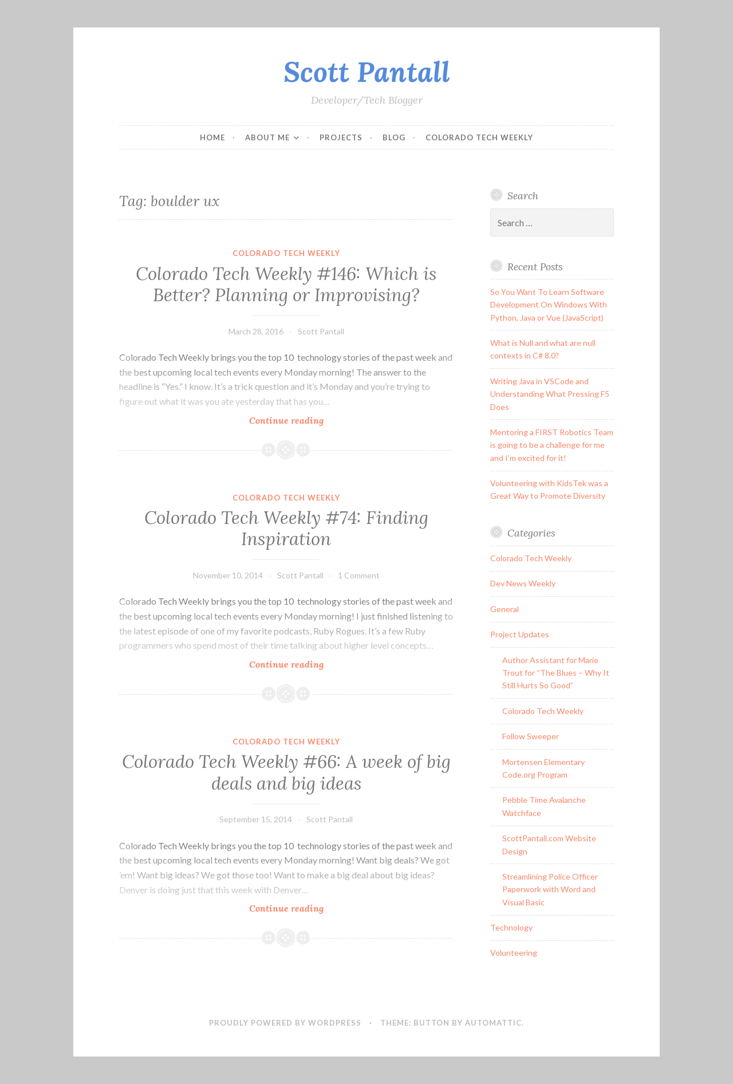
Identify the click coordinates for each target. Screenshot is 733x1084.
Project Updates (519, 634)
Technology (511, 927)
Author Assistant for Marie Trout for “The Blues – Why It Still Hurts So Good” (555, 673)
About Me (267, 137)
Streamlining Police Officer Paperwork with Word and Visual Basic (550, 889)
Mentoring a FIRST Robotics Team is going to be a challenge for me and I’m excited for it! (551, 445)
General (504, 609)
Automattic (493, 1022)
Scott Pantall (366, 71)
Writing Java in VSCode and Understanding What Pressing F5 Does (549, 394)
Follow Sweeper (530, 736)
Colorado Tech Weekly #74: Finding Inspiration (286, 528)
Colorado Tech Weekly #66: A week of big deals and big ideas (286, 772)
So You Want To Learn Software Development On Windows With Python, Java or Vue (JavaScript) (548, 304)
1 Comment (359, 575)
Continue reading (314, 420)
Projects (341, 137)
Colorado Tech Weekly (479, 137)
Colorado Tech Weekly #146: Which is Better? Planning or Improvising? (286, 284)
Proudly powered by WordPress (285, 1022)
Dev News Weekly (522, 583)
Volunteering (513, 952)
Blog (394, 137)
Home (212, 137)
